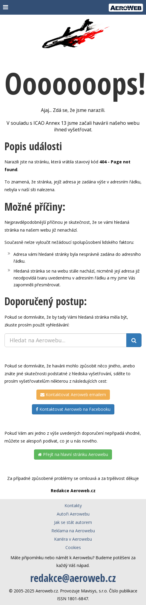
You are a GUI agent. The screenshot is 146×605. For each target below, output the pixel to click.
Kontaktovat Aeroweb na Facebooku (73, 409)
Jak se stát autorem (73, 522)
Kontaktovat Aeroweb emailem (73, 394)
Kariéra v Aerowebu (73, 539)
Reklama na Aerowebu (73, 530)
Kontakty (73, 505)
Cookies (73, 547)
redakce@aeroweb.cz (73, 578)
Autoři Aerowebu (73, 514)
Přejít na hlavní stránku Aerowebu (73, 454)
